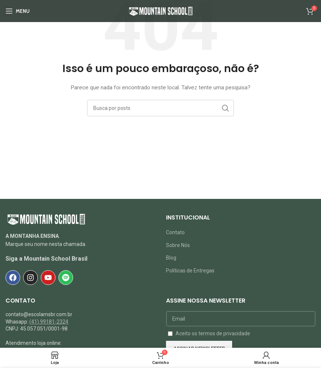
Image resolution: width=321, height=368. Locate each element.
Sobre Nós (178, 245)
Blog (171, 258)
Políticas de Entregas (190, 271)
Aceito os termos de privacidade (213, 333)
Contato (175, 232)
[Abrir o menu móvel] (17, 11)
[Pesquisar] (160, 108)
